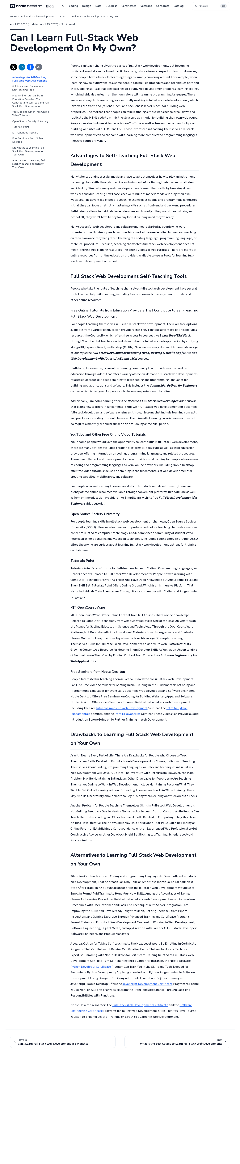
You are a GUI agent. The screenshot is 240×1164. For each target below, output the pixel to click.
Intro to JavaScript (128, 714)
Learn (13, 16)
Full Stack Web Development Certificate (140, 1005)
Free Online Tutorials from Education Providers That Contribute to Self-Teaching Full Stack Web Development (30, 101)
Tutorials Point (20, 127)
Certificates (128, 6)
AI (63, 6)
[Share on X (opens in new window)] (13, 67)
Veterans (146, 6)
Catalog (178, 6)
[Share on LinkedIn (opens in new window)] (22, 67)
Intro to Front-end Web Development (122, 708)
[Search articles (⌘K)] (211, 6)
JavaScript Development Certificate (148, 984)
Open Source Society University (30, 121)
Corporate (162, 6)
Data (98, 6)
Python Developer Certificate (90, 966)
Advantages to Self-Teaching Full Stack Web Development (29, 78)
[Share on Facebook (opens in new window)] (30, 67)
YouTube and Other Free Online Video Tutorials (30, 113)
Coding (73, 6)
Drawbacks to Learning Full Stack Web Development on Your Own (28, 151)
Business (111, 6)
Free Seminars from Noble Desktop (27, 140)
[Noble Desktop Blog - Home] (32, 6)
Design (86, 6)
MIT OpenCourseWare (25, 132)
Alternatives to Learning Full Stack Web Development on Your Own (28, 164)
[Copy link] (38, 67)
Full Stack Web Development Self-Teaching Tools (28, 88)
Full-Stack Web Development (37, 16)
